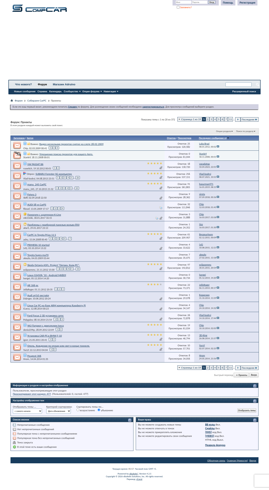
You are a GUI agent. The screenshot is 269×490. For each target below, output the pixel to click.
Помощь (228, 2)
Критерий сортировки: (59, 406)
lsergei (26, 278)
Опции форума (90, 91)
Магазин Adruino (64, 84)
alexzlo (26, 258)
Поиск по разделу (244, 131)
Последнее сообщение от (214, 138)
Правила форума (215, 445)
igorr (25, 340)
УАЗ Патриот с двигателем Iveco (45, 325)
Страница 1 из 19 (191, 119)
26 (77, 177)
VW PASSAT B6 (35, 164)
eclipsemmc (29, 269)
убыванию (105, 410)
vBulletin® (134, 473)
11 (230, 119)
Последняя (249, 119)
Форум (42, 84)
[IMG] (208, 432)
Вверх (254, 375)
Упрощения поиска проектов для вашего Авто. (66, 154)
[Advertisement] (131, 47)
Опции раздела (223, 131)
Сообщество (71, 91)
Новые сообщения (25, 91)
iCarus (26, 308)
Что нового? (23, 84)
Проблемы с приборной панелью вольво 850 (53, 224)
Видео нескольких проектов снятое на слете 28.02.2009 (71, 144)
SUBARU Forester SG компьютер (54, 173)
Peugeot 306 (34, 355)
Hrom (26, 359)
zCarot (139, 479)
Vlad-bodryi (29, 178)
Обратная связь (216, 460)
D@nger (27, 298)
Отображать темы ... (24, 406)
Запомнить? (184, 7)
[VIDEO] (209, 435)
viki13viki (28, 217)
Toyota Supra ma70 (38, 255)
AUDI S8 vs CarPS (36, 204)
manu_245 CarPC (36, 184)
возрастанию (85, 410)
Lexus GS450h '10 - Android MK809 (46, 275)
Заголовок (19, 138)
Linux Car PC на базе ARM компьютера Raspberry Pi (56, 305)
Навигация (110, 91)
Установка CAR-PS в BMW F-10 (44, 335)
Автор (30, 138)
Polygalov (28, 319)
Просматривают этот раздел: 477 (32, 393)
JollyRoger (28, 289)
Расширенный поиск (244, 91)
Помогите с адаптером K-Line (44, 214)
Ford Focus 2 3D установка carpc (45, 315)
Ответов (171, 138)
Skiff (25, 197)
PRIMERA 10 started (38, 244)
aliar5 (26, 228)
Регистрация (247, 2)
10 (77, 188)
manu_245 (28, 188)
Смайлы (210, 428)
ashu (25, 239)
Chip (25, 148)
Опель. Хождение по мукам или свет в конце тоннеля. (58, 345)
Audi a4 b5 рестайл (38, 295)
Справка (42, 91)
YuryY (26, 350)
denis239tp (29, 329)
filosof (26, 208)
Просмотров (184, 138)
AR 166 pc (32, 285)
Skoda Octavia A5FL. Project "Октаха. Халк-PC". (53, 265)
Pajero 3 (31, 194)
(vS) (25, 248)
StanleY (27, 157)
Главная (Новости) (237, 460)
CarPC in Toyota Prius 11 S (41, 234)
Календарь (55, 91)
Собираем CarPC (36, 100)
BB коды (210, 424)
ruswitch (27, 168)
